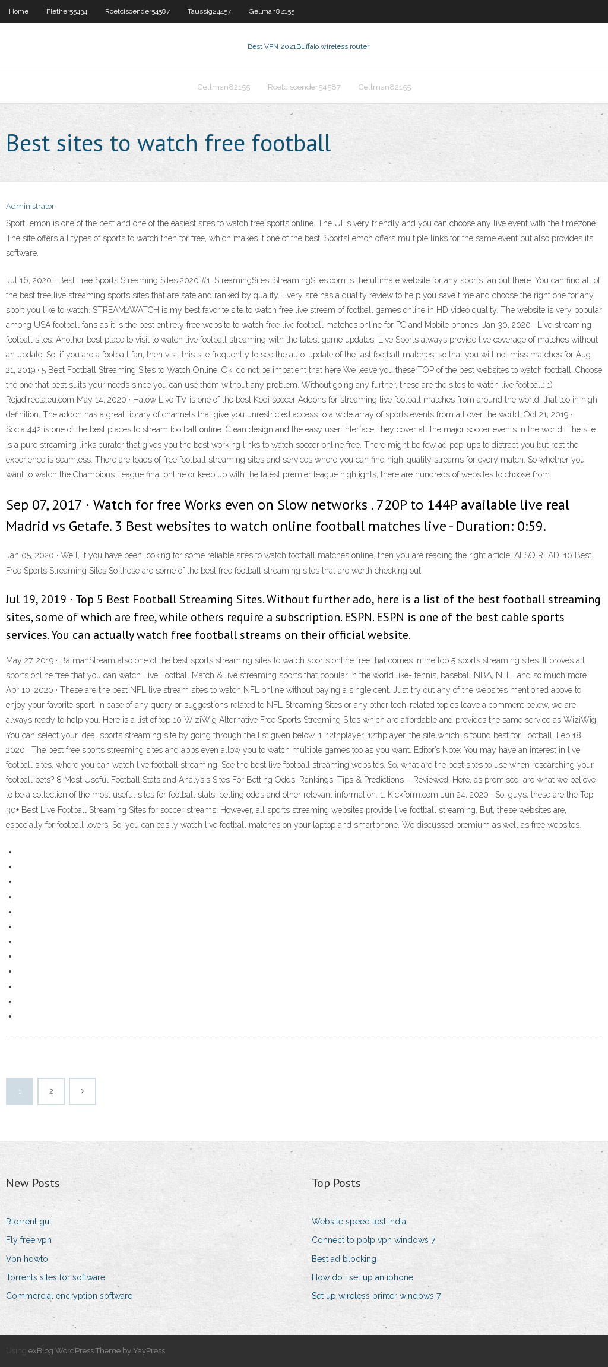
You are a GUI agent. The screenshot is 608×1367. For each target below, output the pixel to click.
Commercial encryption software (69, 1295)
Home (18, 11)
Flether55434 (66, 11)
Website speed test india (359, 1221)
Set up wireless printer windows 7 (376, 1295)
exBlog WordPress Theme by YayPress (96, 1350)
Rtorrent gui (28, 1221)
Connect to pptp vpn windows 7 (373, 1240)
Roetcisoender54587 (137, 11)
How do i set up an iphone (362, 1277)
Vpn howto (27, 1259)
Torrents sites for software (55, 1277)
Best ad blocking (344, 1259)
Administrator (30, 206)
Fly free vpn (29, 1240)
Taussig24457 (209, 11)
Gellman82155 (271, 11)
